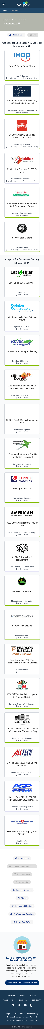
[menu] (3, 4)
